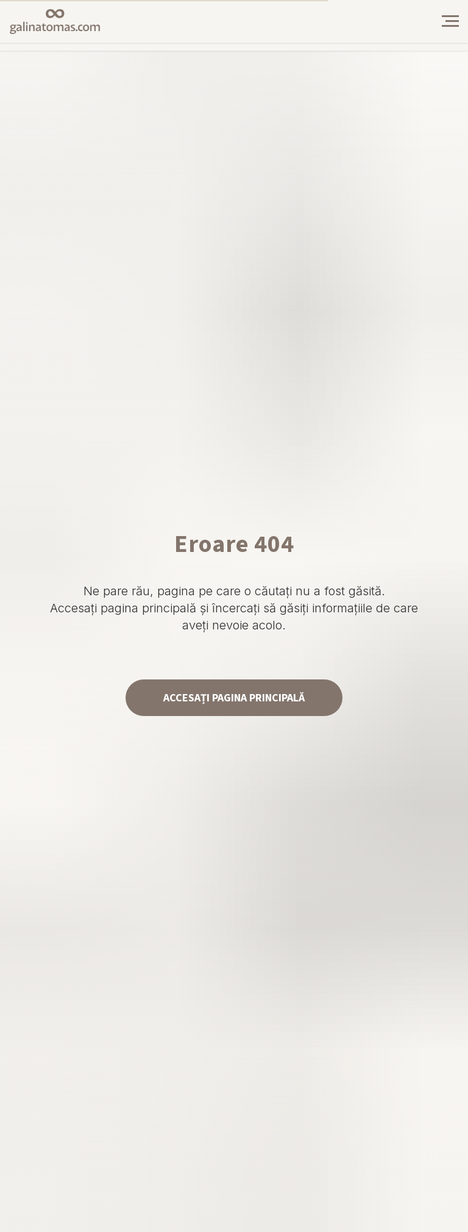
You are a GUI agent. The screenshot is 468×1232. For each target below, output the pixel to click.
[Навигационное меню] (450, 21)
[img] (411, 21)
